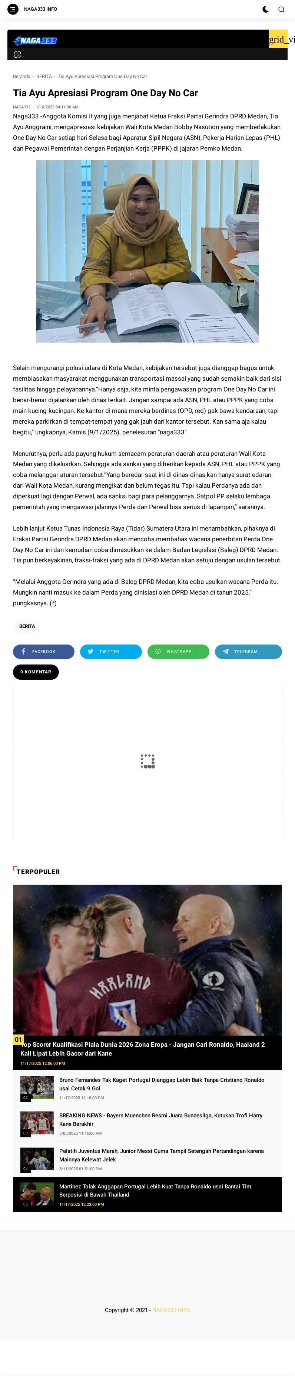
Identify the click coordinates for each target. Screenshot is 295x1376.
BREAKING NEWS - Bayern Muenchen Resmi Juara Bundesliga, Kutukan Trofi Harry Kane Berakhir (160, 1119)
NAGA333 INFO (40, 9)
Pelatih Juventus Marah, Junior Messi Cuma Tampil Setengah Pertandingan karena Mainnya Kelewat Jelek (161, 1155)
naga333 (172, 432)
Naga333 (26, 116)
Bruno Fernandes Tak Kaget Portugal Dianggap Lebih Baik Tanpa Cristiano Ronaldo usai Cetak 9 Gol (162, 1084)
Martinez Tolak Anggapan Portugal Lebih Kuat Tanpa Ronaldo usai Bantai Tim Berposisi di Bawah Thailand (155, 1190)
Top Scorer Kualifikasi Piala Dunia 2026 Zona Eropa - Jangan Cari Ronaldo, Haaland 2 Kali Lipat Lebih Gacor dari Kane (142, 1049)
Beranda (21, 76)
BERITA (44, 76)
